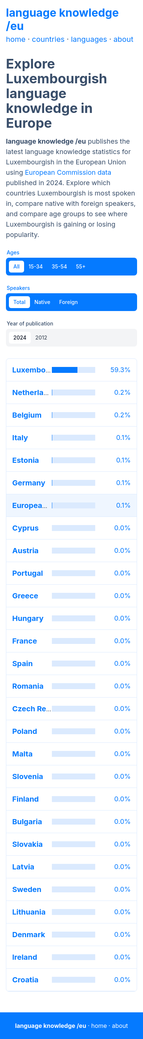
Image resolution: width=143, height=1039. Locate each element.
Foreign (68, 302)
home (16, 39)
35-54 (59, 266)
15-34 (36, 266)
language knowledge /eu (50, 1025)
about (123, 39)
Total (19, 302)
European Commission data (68, 172)
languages (89, 39)
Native (42, 302)
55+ (81, 266)
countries (48, 39)
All (16, 266)
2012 (41, 337)
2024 (19, 337)
